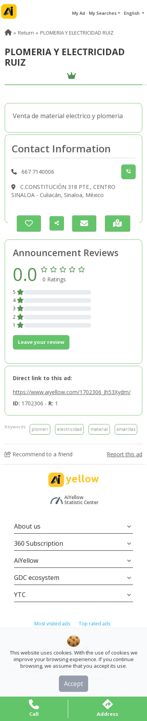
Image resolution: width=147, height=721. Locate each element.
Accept (73, 683)
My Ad (78, 13)
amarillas (126, 429)
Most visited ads (52, 623)
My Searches (103, 13)
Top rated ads (94, 623)
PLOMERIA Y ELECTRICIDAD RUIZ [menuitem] (76, 32)
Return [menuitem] (26, 32)
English (132, 13)
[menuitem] (8, 32)
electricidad (69, 429)
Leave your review (41, 342)
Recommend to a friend (39, 454)
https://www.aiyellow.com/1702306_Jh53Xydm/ (72, 392)
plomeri (40, 429)
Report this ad (124, 454)
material (99, 429)
